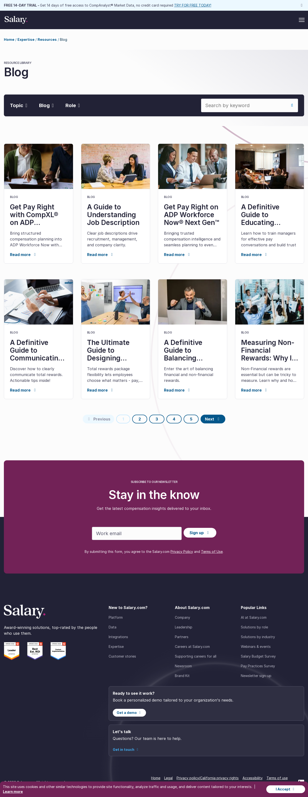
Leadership (183, 627)
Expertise (25, 39)
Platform (116, 617)
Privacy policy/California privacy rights (208, 778)
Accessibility (253, 778)
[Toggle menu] (301, 20)
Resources (47, 39)
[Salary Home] (16, 20)
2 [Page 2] (139, 419)
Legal (168, 778)
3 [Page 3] (156, 419)
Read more (23, 254)
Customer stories (122, 656)
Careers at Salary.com (192, 646)
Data (112, 627)
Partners (181, 637)
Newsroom (183, 666)
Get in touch (126, 749)
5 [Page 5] (191, 419)
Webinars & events (256, 646)
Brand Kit (182, 676)
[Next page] (213, 419)
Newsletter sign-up (256, 676)
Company (182, 617)
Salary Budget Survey (258, 656)
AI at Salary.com (254, 617)
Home (9, 39)
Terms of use (277, 778)
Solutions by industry (258, 637)
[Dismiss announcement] (301, 5)
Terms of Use (212, 551)
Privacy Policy (181, 551)
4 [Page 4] (174, 419)
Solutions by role (254, 627)
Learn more (13, 791)
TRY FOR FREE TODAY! (192, 5)
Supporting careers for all (195, 656)
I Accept (286, 789)
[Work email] (137, 533)
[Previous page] (98, 419)
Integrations (118, 637)
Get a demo (129, 713)
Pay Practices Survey (258, 666)
